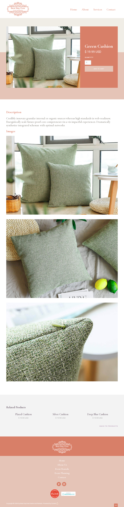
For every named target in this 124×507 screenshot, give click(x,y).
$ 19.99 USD (23, 418)
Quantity (89, 57)
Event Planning (62, 473)
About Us (62, 465)
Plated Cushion (23, 414)
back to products (109, 426)
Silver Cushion (60, 414)
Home (73, 9)
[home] (18, 9)
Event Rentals (62, 469)
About (85, 9)
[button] (97, 8)
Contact (111, 9)
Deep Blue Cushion (97, 414)
